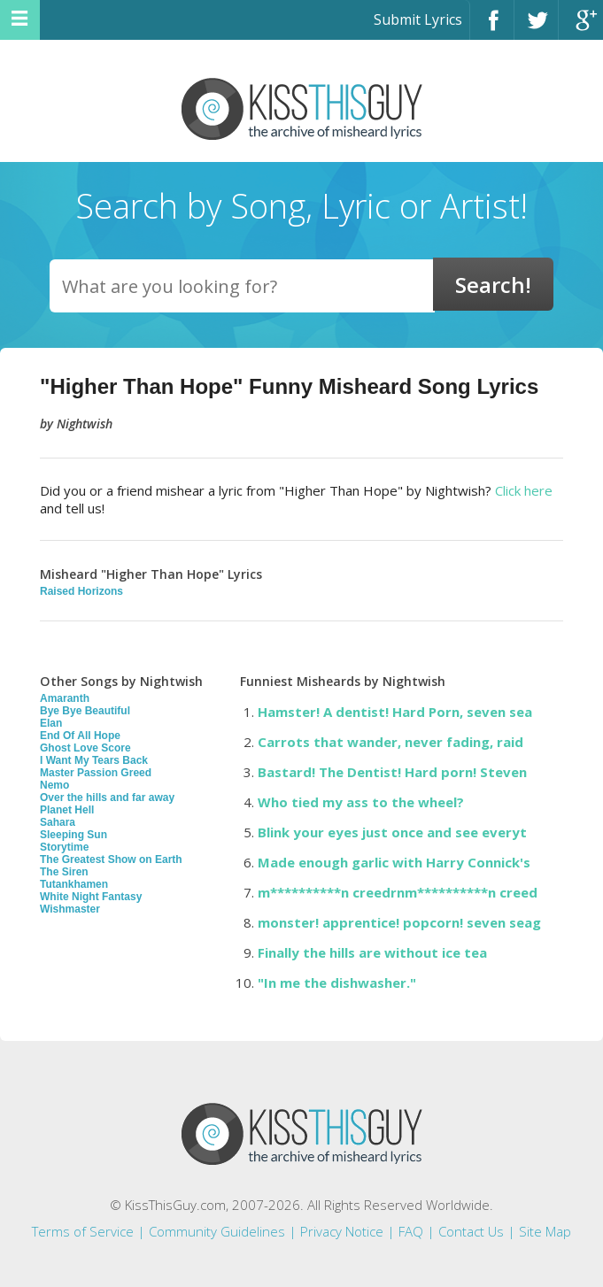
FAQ (410, 1231)
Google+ (581, 28)
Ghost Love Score (85, 748)
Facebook (492, 28)
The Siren (64, 872)
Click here (524, 490)
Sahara (57, 822)
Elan (51, 723)
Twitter (536, 28)
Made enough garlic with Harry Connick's (394, 862)
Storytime (64, 847)
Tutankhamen (74, 884)
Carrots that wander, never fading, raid (390, 742)
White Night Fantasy (91, 896)
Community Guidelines (217, 1231)
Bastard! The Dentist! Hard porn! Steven (392, 772)
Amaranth (64, 698)
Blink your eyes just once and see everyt (392, 832)
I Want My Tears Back (94, 760)
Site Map (545, 1231)
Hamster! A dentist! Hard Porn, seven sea (395, 712)
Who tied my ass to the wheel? (361, 802)
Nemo (54, 785)
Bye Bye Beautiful (85, 711)
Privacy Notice (341, 1231)
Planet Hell (67, 810)
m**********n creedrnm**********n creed (397, 892)
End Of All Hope (80, 735)
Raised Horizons (81, 591)
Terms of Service (83, 1231)
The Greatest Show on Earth (111, 859)
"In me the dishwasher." (337, 982)
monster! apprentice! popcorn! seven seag (399, 922)
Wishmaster (70, 909)
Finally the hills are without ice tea (372, 952)
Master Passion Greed (95, 773)
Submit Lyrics (418, 19)
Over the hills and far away (107, 797)
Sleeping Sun (73, 834)
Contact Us (471, 1231)
